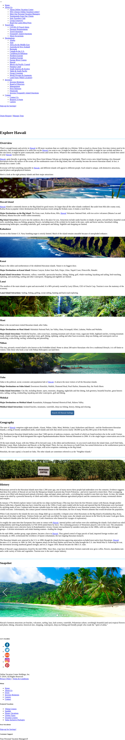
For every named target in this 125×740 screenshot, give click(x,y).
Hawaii (12, 62)
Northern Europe (16, 56)
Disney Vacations (11, 713)
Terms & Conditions (21, 679)
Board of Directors (17, 84)
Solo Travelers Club (17, 18)
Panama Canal (15, 67)
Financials (14, 91)
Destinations (10, 38)
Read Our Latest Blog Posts (20, 23)
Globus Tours (10, 715)
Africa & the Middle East (20, 45)
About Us (8, 7)
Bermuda (13, 49)
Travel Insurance (16, 31)
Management (15, 86)
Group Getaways (16, 21)
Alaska (12, 40)
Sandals (8, 711)
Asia (11, 42)
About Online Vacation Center (21, 10)
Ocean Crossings (16, 73)
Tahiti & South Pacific (18, 71)
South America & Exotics (20, 69)
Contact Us (14, 97)
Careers (13, 102)
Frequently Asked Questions (21, 34)
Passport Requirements (19, 29)
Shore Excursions (16, 36)
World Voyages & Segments (21, 75)
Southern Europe (16, 58)
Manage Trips (18, 116)
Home (7, 5)
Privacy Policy (5, 679)
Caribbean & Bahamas (18, 53)
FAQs (7, 693)
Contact (8, 95)
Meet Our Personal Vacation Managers (25, 14)
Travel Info (9, 25)
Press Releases (15, 89)
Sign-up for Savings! (8, 106)
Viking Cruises (10, 709)
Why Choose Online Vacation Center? (25, 12)
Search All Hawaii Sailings (62, 413)
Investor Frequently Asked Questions (24, 93)
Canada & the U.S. (17, 51)
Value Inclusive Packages (15, 720)
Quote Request (6, 116)
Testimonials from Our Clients (22, 16)
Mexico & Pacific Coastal (20, 64)
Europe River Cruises (18, 60)
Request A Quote (16, 99)
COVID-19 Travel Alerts (19, 27)
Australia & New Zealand (20, 47)
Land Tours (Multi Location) (21, 78)
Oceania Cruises (11, 718)
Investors (8, 80)
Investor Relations (17, 82)
